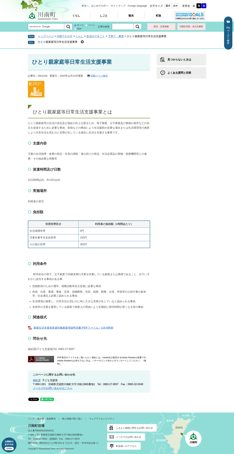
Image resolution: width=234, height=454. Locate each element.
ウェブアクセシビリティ (101, 418)
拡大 (168, 5)
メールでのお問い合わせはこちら (52, 388)
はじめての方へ (99, 5)
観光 (131, 15)
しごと (104, 15)
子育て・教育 (116, 36)
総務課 (53, 438)
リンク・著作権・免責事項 (42, 418)
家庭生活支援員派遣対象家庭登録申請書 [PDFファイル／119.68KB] (73, 327)
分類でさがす (64, 36)
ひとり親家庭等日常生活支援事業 (57, 41)
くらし (76, 15)
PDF (79, 28)
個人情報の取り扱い (72, 418)
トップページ (46, 36)
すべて (80, 25)
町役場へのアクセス (126, 446)
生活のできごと (95, 36)
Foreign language (137, 5)
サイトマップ (118, 5)
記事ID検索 (103, 26)
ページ (91, 25)
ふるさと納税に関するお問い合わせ (134, 428)
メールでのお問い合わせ (128, 437)
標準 (175, 6)
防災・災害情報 (161, 26)
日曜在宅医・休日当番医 (191, 26)
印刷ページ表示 (99, 75)
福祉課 (37, 380)
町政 (158, 15)
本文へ (85, 5)
